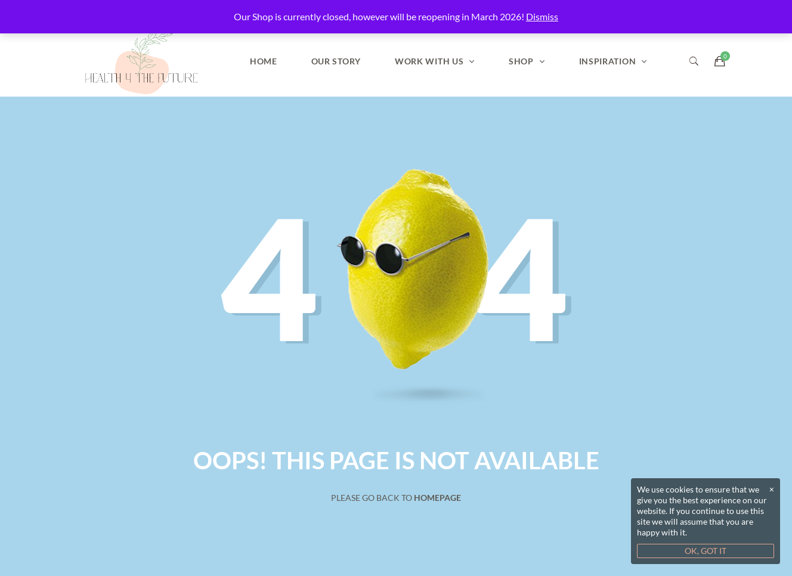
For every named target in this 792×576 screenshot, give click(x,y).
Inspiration (607, 61)
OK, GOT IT (705, 551)
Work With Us (429, 61)
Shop (521, 61)
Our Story (336, 61)
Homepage (437, 498)
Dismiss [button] (542, 16)
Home (263, 61)
